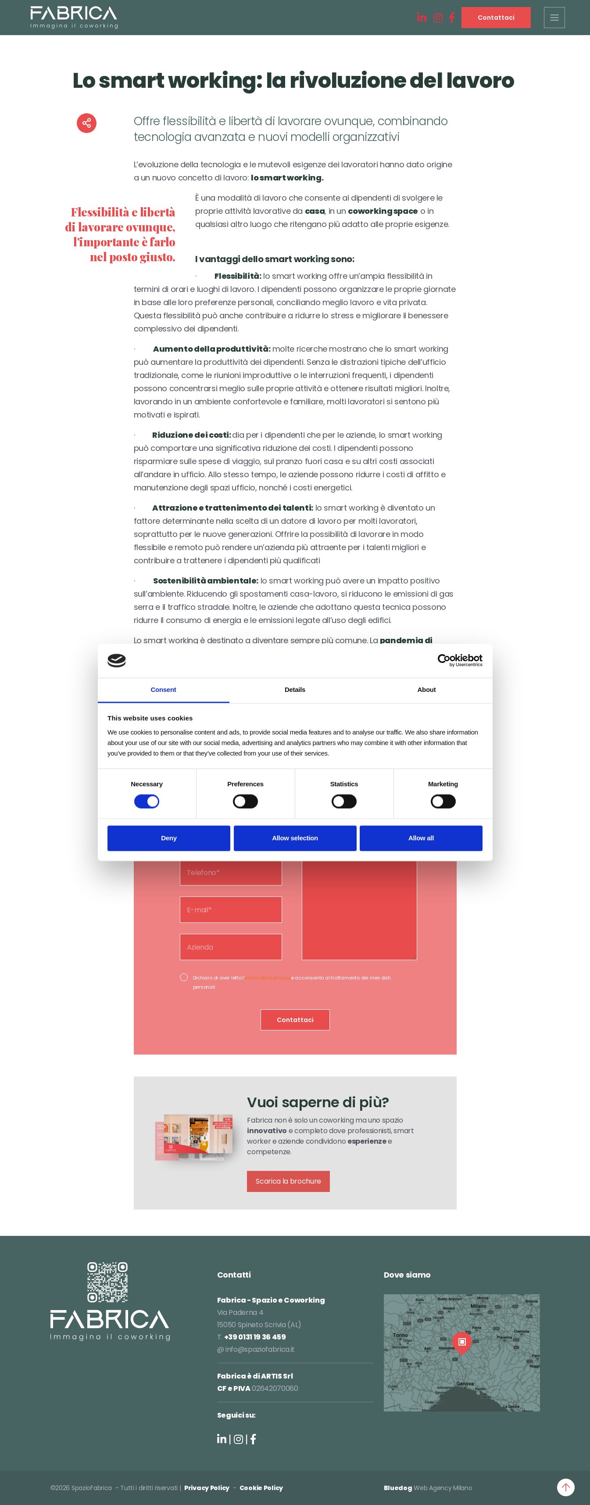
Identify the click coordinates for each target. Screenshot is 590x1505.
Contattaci (496, 17)
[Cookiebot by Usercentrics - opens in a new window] (444, 660)
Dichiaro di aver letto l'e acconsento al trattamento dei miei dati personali (292, 982)
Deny (168, 838)
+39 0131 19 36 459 (255, 1337)
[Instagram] (438, 18)
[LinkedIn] (421, 18)
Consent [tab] (163, 689)
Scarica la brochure (288, 1181)
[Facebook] (451, 18)
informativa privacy (268, 977)
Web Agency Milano (443, 1487)
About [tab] (427, 689)
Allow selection (295, 838)
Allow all (421, 838)
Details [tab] (295, 689)
